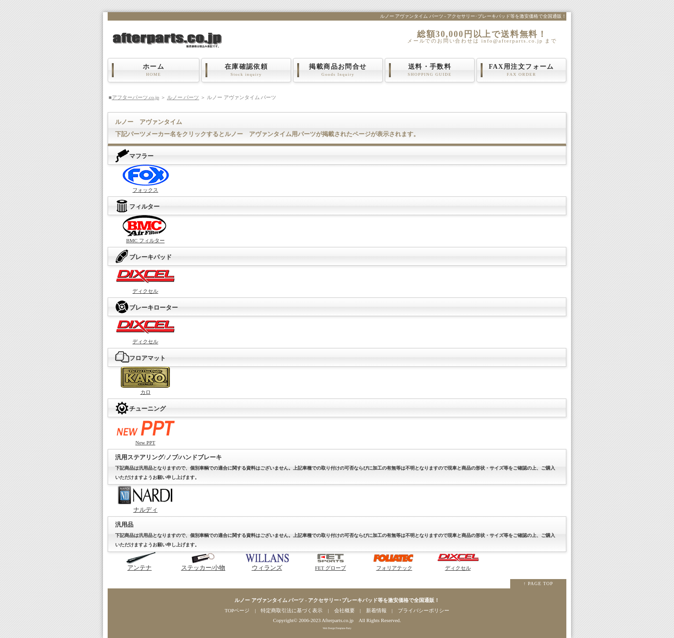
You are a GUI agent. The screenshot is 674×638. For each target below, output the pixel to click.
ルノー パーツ (183, 97)
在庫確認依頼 (246, 70)
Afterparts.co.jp (337, 620)
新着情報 (376, 610)
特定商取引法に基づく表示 (291, 610)
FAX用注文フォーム (521, 70)
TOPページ (237, 610)
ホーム (153, 70)
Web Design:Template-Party (336, 628)
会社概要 (344, 610)
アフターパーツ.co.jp (135, 97)
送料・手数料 (429, 70)
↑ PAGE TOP (538, 583)
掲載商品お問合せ (337, 70)
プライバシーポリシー (423, 610)
